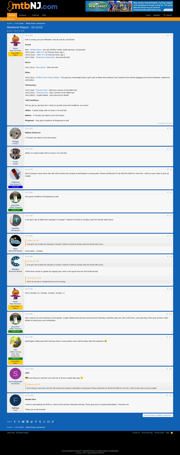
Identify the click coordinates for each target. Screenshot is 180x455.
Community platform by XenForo (79, 451)
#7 (171, 236)
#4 (171, 169)
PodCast (35, 15)
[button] (28, 15)
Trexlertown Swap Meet (45, 57)
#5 (171, 192)
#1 (171, 35)
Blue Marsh (40, 67)
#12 (170, 369)
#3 (171, 149)
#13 (170, 395)
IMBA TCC (40, 52)
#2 (171, 128)
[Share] (167, 35)
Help (167, 433)
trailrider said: (31, 240)
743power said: (32, 384)
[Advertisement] (80, 441)
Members (23, 15)
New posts (10, 19)
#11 (170, 337)
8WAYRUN (101, 453)
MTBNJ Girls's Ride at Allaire (47, 77)
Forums (12, 15)
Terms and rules (147, 433)
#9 (171, 289)
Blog (44, 15)
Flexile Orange (22, 433)
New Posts (11, 433)
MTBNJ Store (35, 50)
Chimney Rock (41, 90)
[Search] (167, 15)
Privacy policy (159, 433)
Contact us (136, 433)
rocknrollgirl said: (33, 278)
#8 (171, 256)
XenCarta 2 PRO (81, 453)
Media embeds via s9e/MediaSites (108, 451)
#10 (170, 314)
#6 (171, 215)
